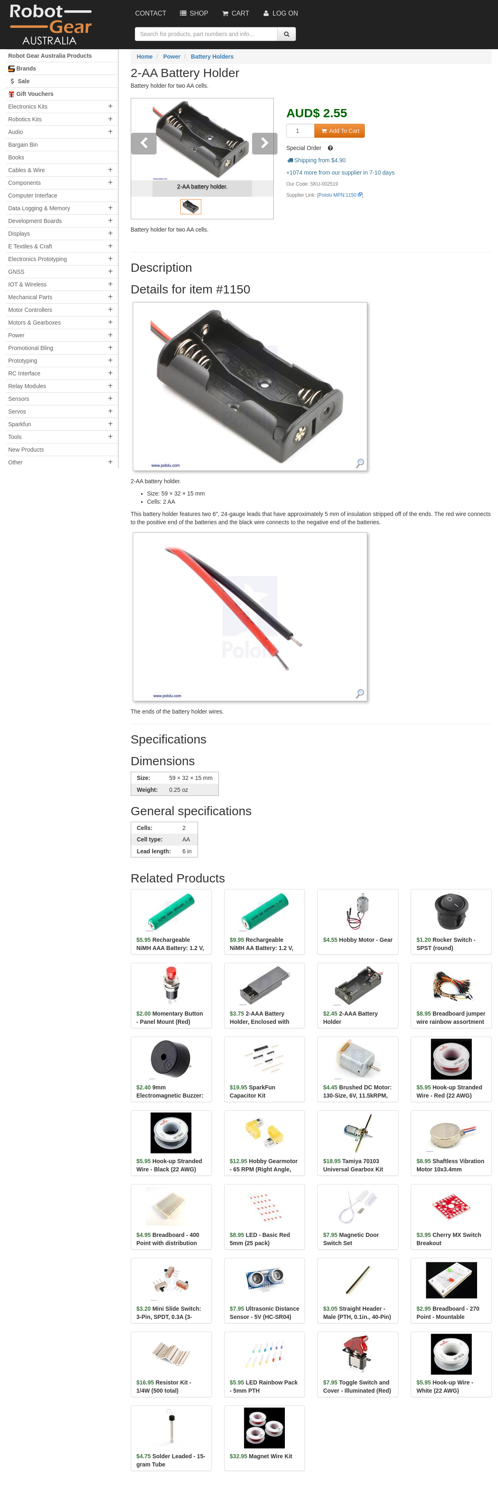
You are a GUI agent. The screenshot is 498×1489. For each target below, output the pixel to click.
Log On (280, 13)
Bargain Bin (23, 144)
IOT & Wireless (27, 284)
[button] (141, 158)
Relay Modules (27, 386)
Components (24, 183)
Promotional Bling (30, 348)
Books (16, 157)
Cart (235, 13)
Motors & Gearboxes (34, 322)
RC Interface (24, 373)
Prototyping (22, 360)
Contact (150, 13)
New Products (26, 449)
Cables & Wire (26, 170)
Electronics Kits (28, 106)
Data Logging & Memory (39, 208)
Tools (15, 437)
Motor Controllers (30, 310)
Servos (17, 411)
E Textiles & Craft (30, 246)
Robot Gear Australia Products (50, 55)
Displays (19, 233)
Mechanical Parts (30, 297)
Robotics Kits (25, 119)
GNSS (16, 271)
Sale (19, 81)
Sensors (18, 399)
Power (16, 335)
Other (15, 462)
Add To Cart (339, 130)
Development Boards (35, 221)
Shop (193, 13)
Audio (15, 132)
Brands (22, 68)
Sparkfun (19, 424)
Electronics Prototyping (37, 259)
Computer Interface (32, 195)
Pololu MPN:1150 (337, 195)
